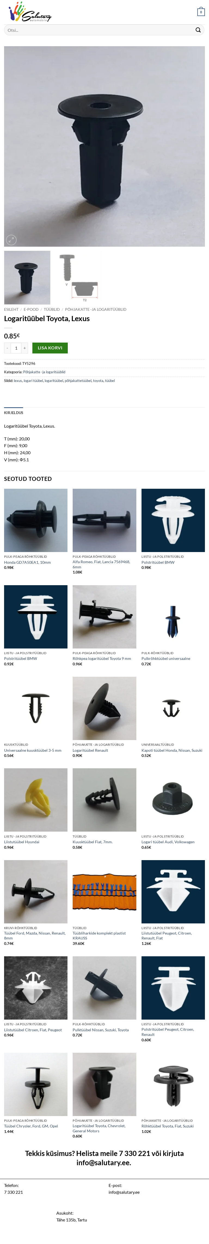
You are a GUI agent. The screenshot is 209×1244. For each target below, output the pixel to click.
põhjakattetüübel (78, 380)
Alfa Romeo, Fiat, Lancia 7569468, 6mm (101, 564)
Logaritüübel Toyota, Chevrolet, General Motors (99, 1128)
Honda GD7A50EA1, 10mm (27, 562)
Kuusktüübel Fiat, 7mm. (93, 841)
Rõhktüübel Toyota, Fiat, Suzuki (168, 1126)
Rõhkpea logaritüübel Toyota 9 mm (102, 658)
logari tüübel (33, 380)
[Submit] (198, 29)
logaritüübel (54, 380)
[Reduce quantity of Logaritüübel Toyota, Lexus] (7, 348)
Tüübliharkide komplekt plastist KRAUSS (99, 936)
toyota (98, 380)
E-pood (31, 309)
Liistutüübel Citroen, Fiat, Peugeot (33, 1029)
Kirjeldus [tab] (13, 413)
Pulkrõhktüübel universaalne (166, 658)
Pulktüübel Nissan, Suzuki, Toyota (101, 1029)
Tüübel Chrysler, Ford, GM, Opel (31, 1126)
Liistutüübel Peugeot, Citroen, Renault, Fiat (167, 936)
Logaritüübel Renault (90, 750)
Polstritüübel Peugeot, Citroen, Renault (168, 1032)
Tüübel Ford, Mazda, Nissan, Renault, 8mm (35, 936)
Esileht (11, 309)
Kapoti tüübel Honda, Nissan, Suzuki (172, 750)
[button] (201, 12)
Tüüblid (52, 309)
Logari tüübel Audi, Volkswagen (168, 841)
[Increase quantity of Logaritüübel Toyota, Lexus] (24, 348)
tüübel (110, 380)
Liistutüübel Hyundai (21, 841)
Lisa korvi (50, 347)
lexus (18, 380)
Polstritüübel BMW (158, 562)
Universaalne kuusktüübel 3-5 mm (33, 750)
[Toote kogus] (16, 348)
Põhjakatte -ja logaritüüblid (96, 309)
